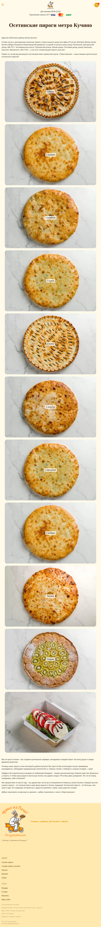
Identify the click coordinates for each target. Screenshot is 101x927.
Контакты (5, 896)
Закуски (4, 870)
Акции (4, 878)
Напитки (5, 874)
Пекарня (5, 888)
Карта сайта (6, 899)
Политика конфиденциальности (10, 923)
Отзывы (4, 892)
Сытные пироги (7, 862)
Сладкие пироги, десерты (11, 866)
